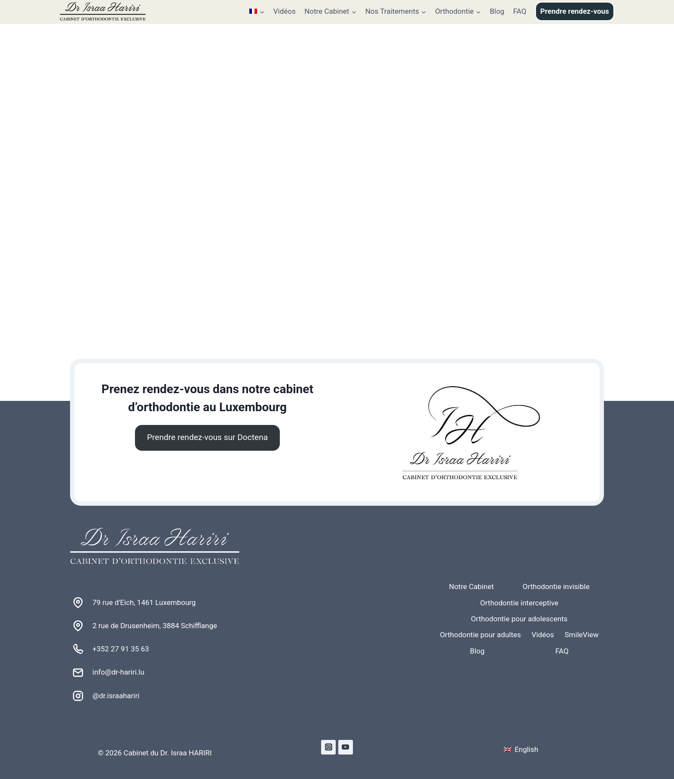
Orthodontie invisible (556, 586)
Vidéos (284, 11)
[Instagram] (328, 747)
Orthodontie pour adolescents (519, 618)
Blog (497, 11)
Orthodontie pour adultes (480, 634)
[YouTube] (345, 747)
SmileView (582, 634)
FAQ (520, 11)
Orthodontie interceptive (519, 603)
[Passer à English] (520, 749)
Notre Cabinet (471, 586)
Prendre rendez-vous (574, 11)
